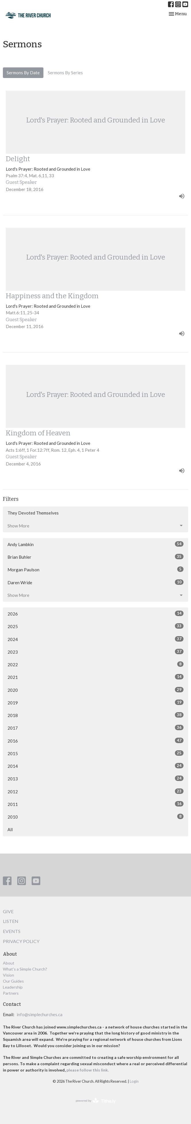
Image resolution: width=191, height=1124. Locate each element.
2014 (95, 766)
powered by (96, 1101)
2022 (95, 664)
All (10, 829)
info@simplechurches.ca (39, 1014)
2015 (95, 753)
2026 (95, 613)
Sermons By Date (23, 72)
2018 (95, 715)
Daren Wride (95, 582)
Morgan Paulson (95, 569)
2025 (95, 626)
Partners (11, 993)
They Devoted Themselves (33, 512)
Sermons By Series (65, 72)
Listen (10, 921)
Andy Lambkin (95, 544)
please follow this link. (88, 1069)
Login (134, 1081)
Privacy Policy (21, 941)
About (8, 963)
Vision (8, 975)
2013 (95, 778)
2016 (95, 740)
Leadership (13, 987)
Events (11, 931)
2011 (95, 804)
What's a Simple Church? (25, 969)
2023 (95, 651)
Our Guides (13, 981)
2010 (95, 816)
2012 (95, 791)
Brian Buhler (95, 557)
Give (8, 911)
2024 (95, 639)
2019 (95, 702)
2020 (95, 690)
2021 (95, 677)
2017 (95, 727)
